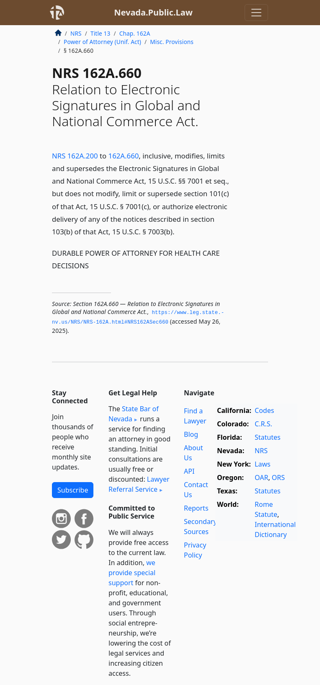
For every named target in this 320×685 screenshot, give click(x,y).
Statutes (268, 437)
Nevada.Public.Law (153, 12)
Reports (196, 508)
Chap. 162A (134, 33)
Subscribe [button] (72, 490)
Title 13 (100, 33)
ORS (278, 477)
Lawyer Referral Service (139, 484)
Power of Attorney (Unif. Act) (102, 42)
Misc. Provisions (172, 42)
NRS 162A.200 (75, 156)
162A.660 (123, 156)
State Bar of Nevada (133, 413)
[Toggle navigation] (256, 12)
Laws (263, 464)
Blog (191, 434)
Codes (264, 410)
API (189, 471)
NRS (76, 33)
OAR (261, 477)
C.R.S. (263, 423)
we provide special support (131, 572)
